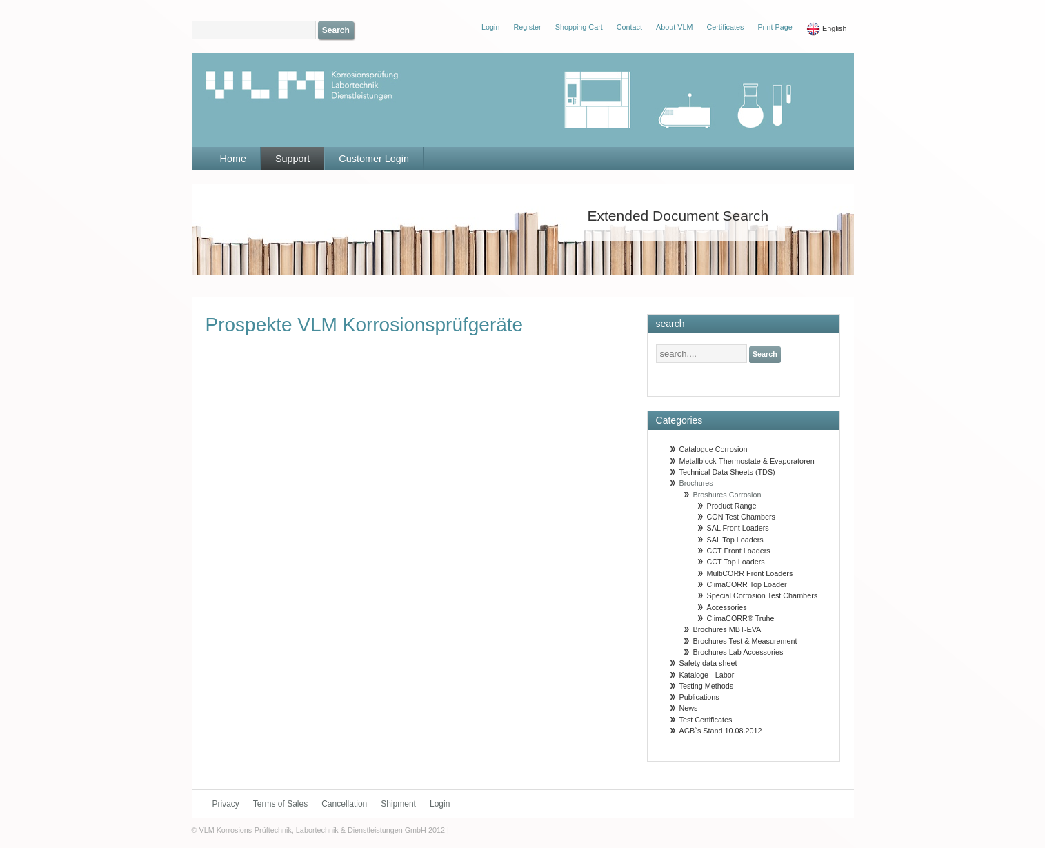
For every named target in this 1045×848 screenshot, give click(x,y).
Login (440, 804)
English (826, 29)
